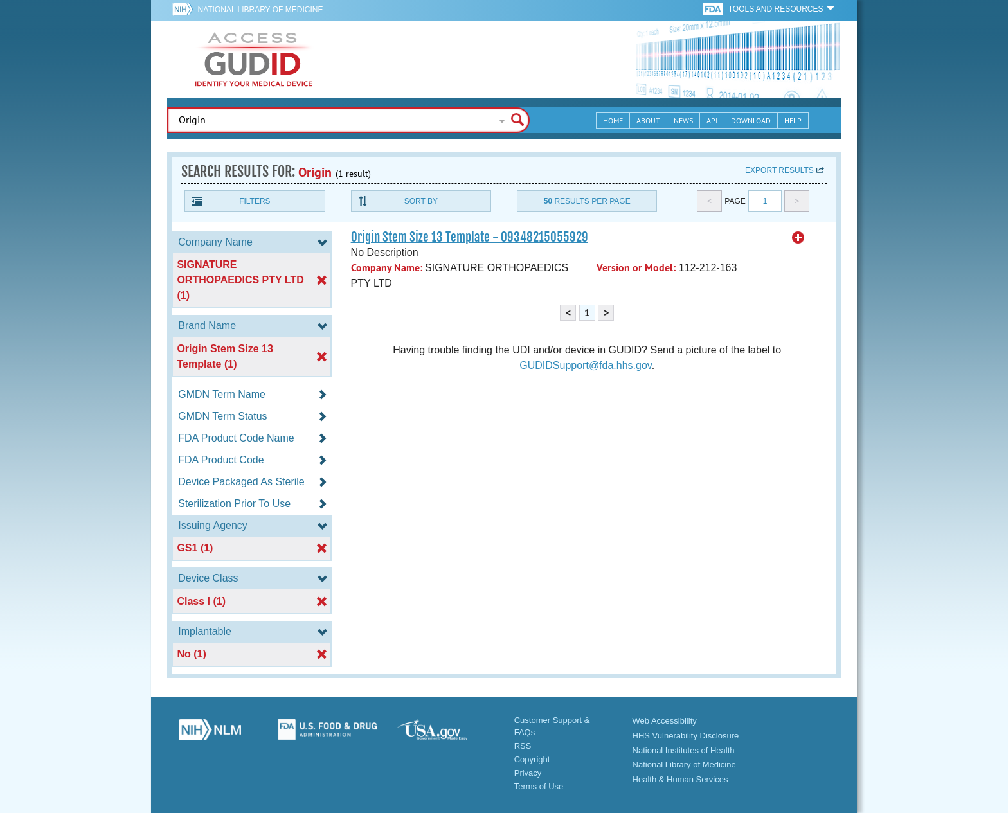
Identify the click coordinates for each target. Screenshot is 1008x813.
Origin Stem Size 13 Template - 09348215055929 (469, 237)
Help (793, 120)
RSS (523, 746)
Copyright (532, 759)
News (683, 120)
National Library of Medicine (260, 9)
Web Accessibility (665, 721)
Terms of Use (539, 786)
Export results (779, 170)
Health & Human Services (680, 779)
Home (613, 120)
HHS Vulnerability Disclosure (686, 735)
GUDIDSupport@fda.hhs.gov (585, 365)
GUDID (254, 59)
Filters (254, 201)
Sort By (421, 201)
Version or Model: (636, 267)
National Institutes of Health (684, 750)
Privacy (528, 773)
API (711, 120)
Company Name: (386, 267)
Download (751, 120)
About (648, 120)
